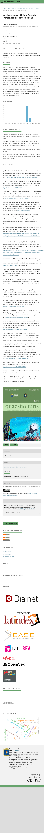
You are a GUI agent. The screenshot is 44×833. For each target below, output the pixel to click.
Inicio (4, 8)
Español (5, 568)
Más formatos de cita (13, 512)
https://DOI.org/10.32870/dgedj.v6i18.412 (17, 358)
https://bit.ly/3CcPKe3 (23, 211)
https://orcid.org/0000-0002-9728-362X (11, 33)
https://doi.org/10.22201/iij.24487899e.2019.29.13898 (21, 177)
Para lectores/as (7, 551)
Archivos (11, 8)
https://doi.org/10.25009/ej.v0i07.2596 (13, 307)
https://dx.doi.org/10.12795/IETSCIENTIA (14, 367)
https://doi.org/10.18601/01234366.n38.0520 (17, 198)
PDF (6, 444)
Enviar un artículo (10, 523)
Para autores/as (7, 554)
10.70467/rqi (16, 750)
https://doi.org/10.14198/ (10, 265)
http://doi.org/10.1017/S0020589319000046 (15, 329)
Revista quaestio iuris (12, 1)
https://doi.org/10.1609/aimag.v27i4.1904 (16, 317)
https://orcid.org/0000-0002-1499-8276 (11, 43)
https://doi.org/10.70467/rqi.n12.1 (15, 49)
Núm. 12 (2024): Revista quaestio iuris (26, 8)
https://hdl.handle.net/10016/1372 (12, 188)
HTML (14, 444)
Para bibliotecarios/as (8, 556)
